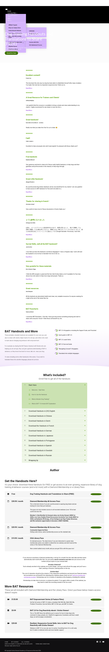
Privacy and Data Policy (12, 645)
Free (96, 493)
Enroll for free (11, 53)
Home (6, 641)
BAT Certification (12, 15)
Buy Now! (96, 623)
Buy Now (96, 599)
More (9, 20)
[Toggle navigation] (6, 9)
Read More (29, 87)
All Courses (25, 641)
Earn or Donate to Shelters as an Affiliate (19, 643)
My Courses (14, 641)
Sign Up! (96, 501)
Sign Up (96, 538)
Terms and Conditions (43, 643)
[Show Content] (84, 383)
